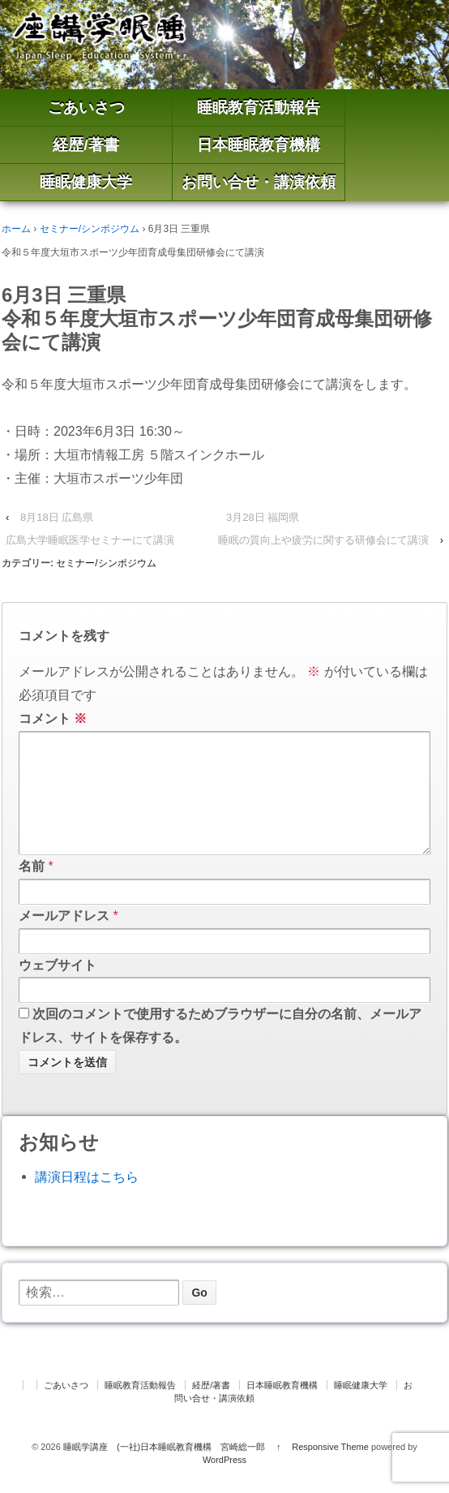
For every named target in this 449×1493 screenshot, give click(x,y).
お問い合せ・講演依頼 (259, 182)
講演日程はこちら (87, 1203)
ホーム (16, 228)
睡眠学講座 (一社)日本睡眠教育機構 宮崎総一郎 (164, 1473)
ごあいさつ (86, 107)
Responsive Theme (330, 1473)
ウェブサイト (57, 991)
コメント (53, 718)
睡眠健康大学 (86, 182)
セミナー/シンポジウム (89, 228)
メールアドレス (64, 942)
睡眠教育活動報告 (258, 107)
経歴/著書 (85, 144)
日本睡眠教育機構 (258, 144)
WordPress (224, 1486)
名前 (32, 892)
